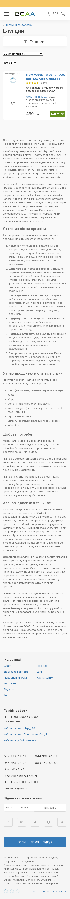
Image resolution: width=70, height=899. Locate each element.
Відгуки (45, 83)
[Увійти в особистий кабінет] (47, 13)
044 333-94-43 (46, 756)
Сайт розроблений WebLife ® (48, 891)
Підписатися (50, 807)
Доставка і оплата (16, 672)
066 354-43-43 (15, 763)
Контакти (10, 683)
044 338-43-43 (15, 756)
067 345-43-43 (15, 769)
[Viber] (48, 822)
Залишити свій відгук (35, 842)
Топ (6, 695)
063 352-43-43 (46, 763)
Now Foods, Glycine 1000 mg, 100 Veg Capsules (45, 77)
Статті (8, 666)
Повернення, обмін (16, 677)
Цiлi (39, 672)
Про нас (42, 666)
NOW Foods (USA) (37, 96)
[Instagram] (21, 822)
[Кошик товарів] (62, 13)
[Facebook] (8, 822)
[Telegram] (61, 822)
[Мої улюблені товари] (55, 13)
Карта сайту (45, 677)
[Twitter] (35, 822)
